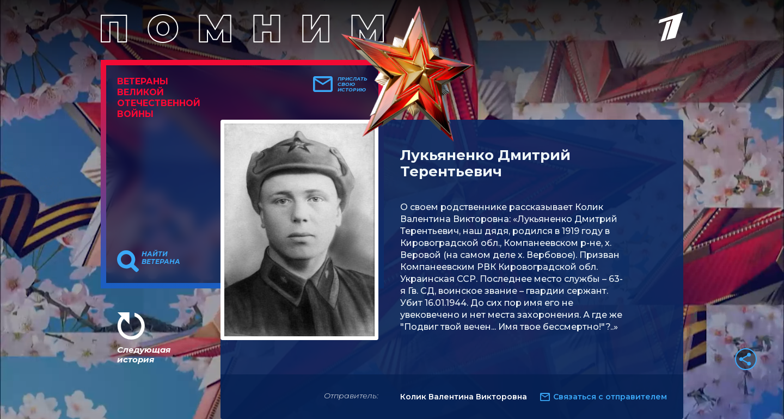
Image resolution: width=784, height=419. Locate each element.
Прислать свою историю (352, 84)
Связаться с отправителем (610, 397)
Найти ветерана (161, 258)
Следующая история (143, 354)
